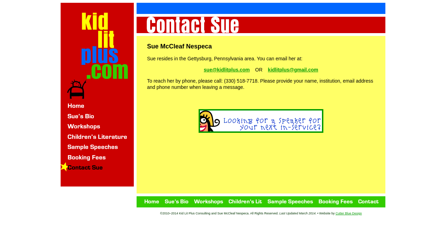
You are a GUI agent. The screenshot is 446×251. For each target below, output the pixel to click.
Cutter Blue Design (349, 213)
